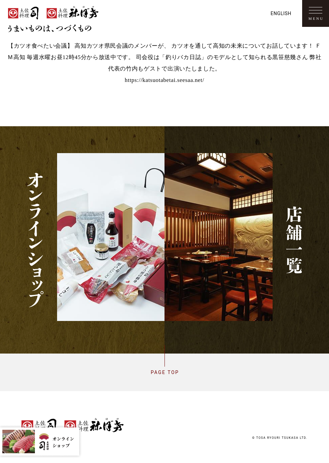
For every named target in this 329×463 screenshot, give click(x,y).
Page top (164, 372)
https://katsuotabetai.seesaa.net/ (164, 80)
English (281, 13)
